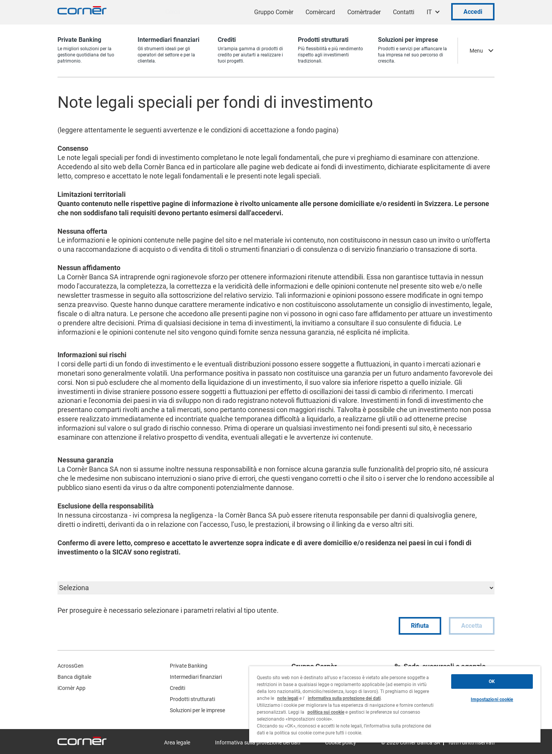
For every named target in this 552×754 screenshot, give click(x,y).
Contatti (403, 12)
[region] (394, 704)
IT (429, 12)
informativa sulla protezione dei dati (344, 698)
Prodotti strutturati (192, 699)
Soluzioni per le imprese (197, 710)
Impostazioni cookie (492, 699)
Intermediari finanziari (196, 677)
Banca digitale (74, 677)
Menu (476, 51)
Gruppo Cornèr (273, 12)
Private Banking (188, 666)
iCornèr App (71, 688)
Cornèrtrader (364, 12)
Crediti (177, 688)
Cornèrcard (320, 12)
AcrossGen (71, 666)
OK (492, 681)
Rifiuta (420, 625)
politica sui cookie (325, 712)
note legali (287, 698)
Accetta (471, 625)
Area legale (177, 742)
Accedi (472, 11)
